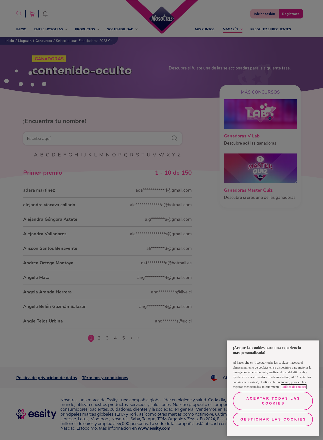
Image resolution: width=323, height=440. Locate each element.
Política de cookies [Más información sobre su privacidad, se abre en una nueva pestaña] (294, 387)
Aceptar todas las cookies (273, 400)
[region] (273, 388)
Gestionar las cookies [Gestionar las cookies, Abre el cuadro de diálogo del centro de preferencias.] (273, 419)
